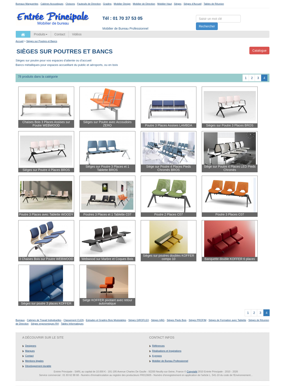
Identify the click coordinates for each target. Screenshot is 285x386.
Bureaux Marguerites (27, 3)
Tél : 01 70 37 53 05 (122, 18)
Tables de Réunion (214, 3)
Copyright (192, 371)
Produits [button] (40, 34)
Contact (59, 34)
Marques (30, 350)
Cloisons (70, 3)
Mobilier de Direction (144, 3)
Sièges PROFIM (197, 320)
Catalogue (259, 50)
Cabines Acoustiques (52, 3)
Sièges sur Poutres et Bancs (41, 41)
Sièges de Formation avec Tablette (227, 320)
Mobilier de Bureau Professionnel (170, 361)
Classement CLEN (73, 320)
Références (158, 345)
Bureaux (20, 320)
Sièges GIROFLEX (138, 320)
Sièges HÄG (158, 320)
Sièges (177, 3)
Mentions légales (34, 361)
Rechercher (207, 26)
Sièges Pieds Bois (177, 320)
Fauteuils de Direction (89, 3)
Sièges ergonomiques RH (45, 323)
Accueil (19, 41)
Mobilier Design (122, 3)
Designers (30, 345)
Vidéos (77, 34)
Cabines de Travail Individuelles (44, 320)
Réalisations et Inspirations (166, 350)
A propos (157, 355)
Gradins (107, 3)
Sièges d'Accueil (193, 3)
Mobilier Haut (164, 3)
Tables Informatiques (72, 323)
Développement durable (38, 366)
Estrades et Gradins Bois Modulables (106, 320)
